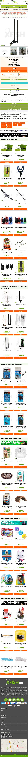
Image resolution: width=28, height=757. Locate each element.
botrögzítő (9, 126)
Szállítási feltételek (4, 717)
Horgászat (7, 5)
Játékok (7, 7)
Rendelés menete (3, 715)
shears (3, 126)
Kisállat (20, 5)
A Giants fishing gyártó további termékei (11, 364)
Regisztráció (3, 724)
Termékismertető (14, 109)
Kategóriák (15, 9)
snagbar (3, 124)
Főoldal (2, 710)
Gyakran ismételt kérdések (5, 729)
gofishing (9, 123)
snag (15, 124)
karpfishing (15, 123)
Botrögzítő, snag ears (19, 57)
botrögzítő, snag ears (23, 130)
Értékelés (14, 111)
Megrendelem (24, 755)
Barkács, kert (20, 7)
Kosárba (7, 162)
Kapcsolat (2, 712)
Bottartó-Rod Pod (12, 57)
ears (19, 124)
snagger (9, 124)
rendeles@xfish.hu (5, 735)
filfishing (22, 123)
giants (3, 123)
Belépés (2, 722)
